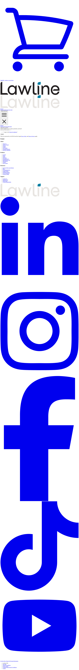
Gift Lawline (5, 163)
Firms (4, 155)
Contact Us (5, 178)
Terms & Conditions (13, 132)
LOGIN (5, 109)
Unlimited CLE (6, 159)
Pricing (1, 109)
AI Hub (4, 162)
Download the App (6, 160)
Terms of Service (31, 136)
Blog (4, 168)
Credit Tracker (5, 171)
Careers (4, 145)
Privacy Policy (24, 136)
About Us (4, 143)
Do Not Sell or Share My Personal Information (9, 661)
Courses (4, 154)
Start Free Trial (9, 109)
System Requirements (7, 182)
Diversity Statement (6, 150)
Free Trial (5, 157)
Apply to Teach (6, 144)
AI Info (4, 668)
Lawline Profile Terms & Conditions (10, 667)
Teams (4, 156)
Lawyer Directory (6, 173)
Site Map (4, 664)
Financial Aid (5, 179)
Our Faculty (5, 148)
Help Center (5, 180)
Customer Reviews (6, 149)
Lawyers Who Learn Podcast (8, 167)
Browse (1, 108)
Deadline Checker (6, 172)
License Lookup (6, 174)
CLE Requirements (6, 170)
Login (10, 126)
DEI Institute (5, 161)
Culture (4, 146)
